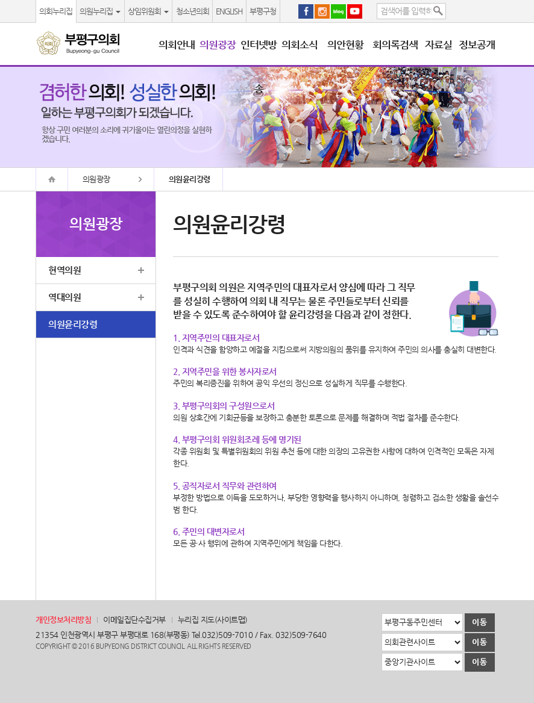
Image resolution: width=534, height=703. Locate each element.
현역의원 (64, 270)
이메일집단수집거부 (134, 619)
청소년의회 (192, 11)
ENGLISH (229, 11)
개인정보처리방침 (63, 619)
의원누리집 (100, 11)
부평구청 (263, 11)
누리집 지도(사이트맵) (213, 619)
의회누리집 (55, 11)
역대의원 (64, 297)
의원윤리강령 (72, 324)
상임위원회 (148, 11)
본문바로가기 (0, 0)
